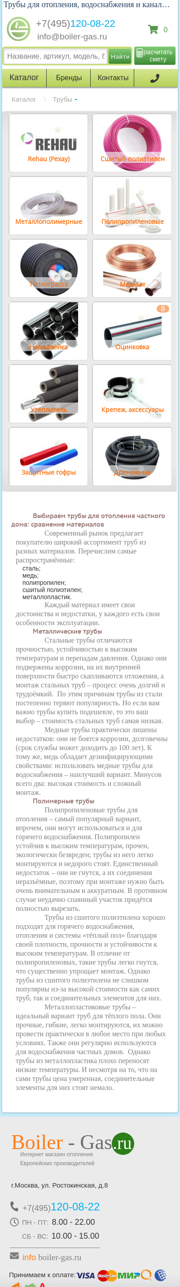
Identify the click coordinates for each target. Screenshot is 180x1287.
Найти (120, 56)
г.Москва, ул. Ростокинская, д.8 (59, 1185)
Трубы (63, 99)
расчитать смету (158, 55)
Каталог (24, 99)
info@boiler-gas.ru (72, 36)
